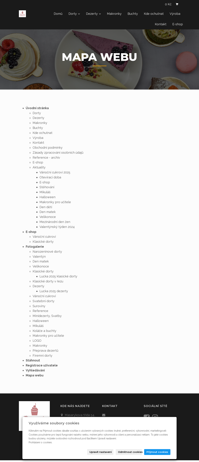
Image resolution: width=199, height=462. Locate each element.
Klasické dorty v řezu (48, 281)
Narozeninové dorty (47, 251)
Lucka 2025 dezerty (53, 291)
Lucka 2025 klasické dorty (58, 276)
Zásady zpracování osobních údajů (58, 152)
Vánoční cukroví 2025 (54, 172)
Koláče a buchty (44, 331)
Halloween (47, 197)
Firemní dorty (42, 355)
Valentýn (39, 256)
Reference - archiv (46, 157)
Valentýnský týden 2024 (57, 227)
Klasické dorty (43, 241)
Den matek (47, 212)
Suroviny (39, 306)
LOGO (37, 340)
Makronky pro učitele (55, 202)
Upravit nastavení (100, 452)
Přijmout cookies (157, 452)
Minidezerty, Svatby (47, 316)
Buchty (133, 13)
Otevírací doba (50, 177)
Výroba (175, 13)
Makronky (114, 13)
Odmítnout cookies (130, 452)
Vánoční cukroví (44, 236)
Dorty (74, 13)
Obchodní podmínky (47, 147)
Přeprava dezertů (45, 350)
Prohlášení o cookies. (40, 442)
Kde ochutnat (154, 13)
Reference (40, 311)
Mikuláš (44, 192)
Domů (58, 13)
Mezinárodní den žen (54, 222)
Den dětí (45, 207)
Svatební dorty (43, 301)
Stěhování (46, 187)
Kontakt (160, 24)
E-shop (177, 24)
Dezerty (93, 13)
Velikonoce (47, 217)
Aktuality (39, 167)
